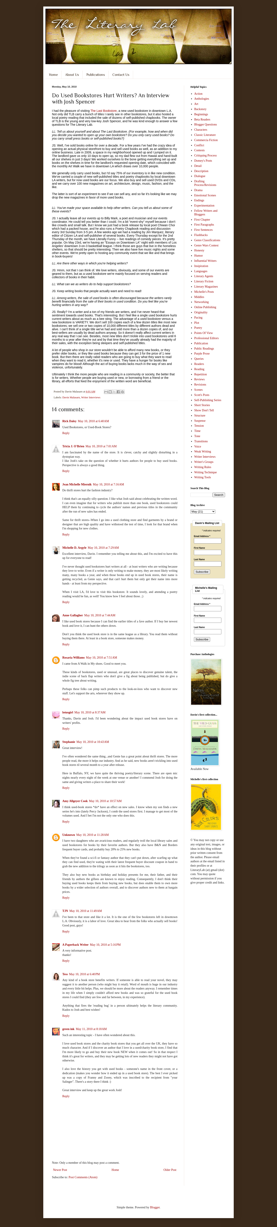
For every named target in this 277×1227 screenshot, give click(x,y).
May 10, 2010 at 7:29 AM (103, 547)
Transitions (201, 441)
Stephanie (68, 742)
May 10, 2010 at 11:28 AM (92, 834)
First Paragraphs (204, 224)
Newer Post (60, 1170)
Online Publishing (205, 307)
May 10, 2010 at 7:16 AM (108, 484)
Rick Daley (69, 421)
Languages (201, 271)
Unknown (68, 834)
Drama (198, 190)
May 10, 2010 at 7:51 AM (101, 657)
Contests (199, 150)
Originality (201, 312)
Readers (199, 364)
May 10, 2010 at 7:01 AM (101, 446)
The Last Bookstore (103, 110)
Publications (95, 75)
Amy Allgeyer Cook (75, 801)
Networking (201, 302)
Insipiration (201, 266)
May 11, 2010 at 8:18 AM (91, 1029)
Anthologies (201, 98)
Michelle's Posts (204, 291)
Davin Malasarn (71, 397)
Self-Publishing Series (207, 400)
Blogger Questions (205, 124)
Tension (199, 425)
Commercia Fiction (206, 140)
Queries (199, 358)
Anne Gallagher (72, 615)
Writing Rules (202, 467)
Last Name (199, 559)
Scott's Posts (201, 395)
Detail (198, 166)
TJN (65, 911)
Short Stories (202, 405)
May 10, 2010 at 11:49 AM (85, 911)
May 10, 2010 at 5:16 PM (105, 944)
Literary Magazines (206, 286)
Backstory (200, 109)
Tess (65, 974)
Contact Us (120, 75)
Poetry (198, 327)
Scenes (198, 389)
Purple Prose (202, 353)
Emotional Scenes (205, 195)
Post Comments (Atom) (83, 1177)
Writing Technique (205, 472)
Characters (200, 129)
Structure (199, 415)
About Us (72, 75)
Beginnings (201, 114)
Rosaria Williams (73, 657)
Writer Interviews (90, 397)
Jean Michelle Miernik (77, 484)
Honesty (199, 250)
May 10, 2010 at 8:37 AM (90, 712)
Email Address (202, 536)
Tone (197, 436)
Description (201, 171)
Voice (197, 446)
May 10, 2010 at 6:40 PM (84, 974)
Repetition (200, 374)
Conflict (199, 145)
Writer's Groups (204, 462)
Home (53, 75)
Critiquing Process (205, 155)
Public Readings (204, 348)
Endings (199, 200)
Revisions (200, 384)
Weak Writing (202, 451)
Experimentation (204, 205)
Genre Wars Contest (206, 245)
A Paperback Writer (75, 944)
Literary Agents (203, 276)
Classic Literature (205, 135)
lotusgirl (67, 712)
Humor (198, 255)
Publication (201, 343)
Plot (196, 322)
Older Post (170, 1170)
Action (198, 93)
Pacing (198, 317)
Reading (199, 369)
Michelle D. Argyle (74, 547)
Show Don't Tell (204, 410)
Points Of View (203, 333)
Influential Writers (205, 260)
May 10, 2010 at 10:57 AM (105, 801)
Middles (199, 297)
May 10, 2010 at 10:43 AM (92, 742)
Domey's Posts (203, 160)
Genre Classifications (207, 240)
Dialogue (199, 176)
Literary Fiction (203, 281)
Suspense (200, 420)
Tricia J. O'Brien (73, 446)
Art (196, 104)
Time (197, 431)
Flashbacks (201, 235)
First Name (199, 548)
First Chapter (202, 219)
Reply (65, 433)
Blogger (154, 1207)
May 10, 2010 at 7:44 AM (99, 615)
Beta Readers (202, 119)
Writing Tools (202, 477)
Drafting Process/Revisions (205, 183)
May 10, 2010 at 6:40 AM (93, 421)
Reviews (199, 379)
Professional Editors (206, 338)
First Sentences (203, 229)
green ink (68, 1029)
